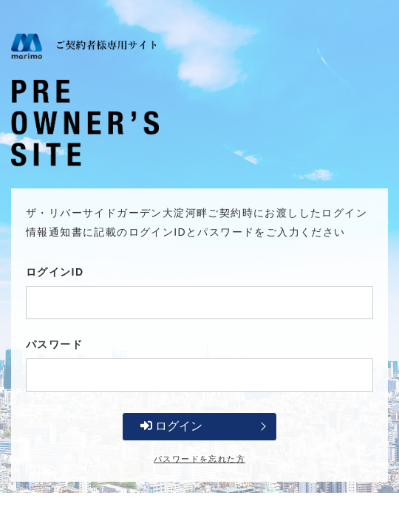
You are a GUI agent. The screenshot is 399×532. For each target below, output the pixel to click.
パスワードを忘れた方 (199, 458)
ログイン (171, 426)
